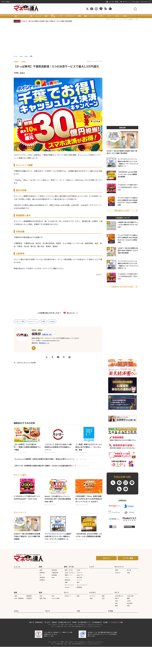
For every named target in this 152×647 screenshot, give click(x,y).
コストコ (79, 573)
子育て (129, 601)
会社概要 (105, 622)
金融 (128, 573)
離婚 (128, 598)
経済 (91, 598)
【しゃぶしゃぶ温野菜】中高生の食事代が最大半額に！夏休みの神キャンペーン (50, 459)
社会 (103, 598)
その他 (125, 16)
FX (40, 575)
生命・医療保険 (19, 598)
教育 (116, 606)
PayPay (52, 321)
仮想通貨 (54, 575)
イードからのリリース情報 (116, 622)
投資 (46, 16)
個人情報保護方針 (97, 622)
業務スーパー (69, 575)
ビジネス (101, 16)
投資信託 (42, 573)
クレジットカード (82, 585)
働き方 (117, 598)
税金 (85, 16)
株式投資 (54, 570)
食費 (66, 583)
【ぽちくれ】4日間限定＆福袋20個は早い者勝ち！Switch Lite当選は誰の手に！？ (51, 465)
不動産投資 (55, 573)
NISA (53, 578)
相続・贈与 (43, 598)
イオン (67, 578)
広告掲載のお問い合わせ (64, 622)
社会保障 (129, 603)
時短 (128, 606)
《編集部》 (98, 274)
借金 (78, 596)
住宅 (116, 601)
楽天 (44, 321)
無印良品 (67, 580)
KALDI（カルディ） (70, 573)
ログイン (106, 558)
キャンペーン (70, 16)
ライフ (109, 16)
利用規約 (74, 622)
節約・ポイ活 (53, 15)
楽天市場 (79, 578)
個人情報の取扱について (84, 622)
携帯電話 (79, 588)
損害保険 (29, 596)
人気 (30, 16)
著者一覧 (31, 622)
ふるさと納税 (55, 598)
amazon (67, 588)
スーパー (79, 580)
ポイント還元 (20, 321)
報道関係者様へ (39, 622)
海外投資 (42, 578)
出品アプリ (80, 575)
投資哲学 (42, 580)
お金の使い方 (119, 596)
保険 (79, 16)
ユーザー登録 (128, 558)
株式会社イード (44, 343)
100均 (78, 570)
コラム (117, 16)
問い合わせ (48, 622)
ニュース (38, 16)
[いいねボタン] (69, 313)
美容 (78, 583)
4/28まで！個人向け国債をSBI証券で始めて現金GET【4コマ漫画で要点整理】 (47, 21)
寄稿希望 (54, 622)
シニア (61, 16)
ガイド (47, 611)
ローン (93, 16)
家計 (116, 603)
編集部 (36, 333)
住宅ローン (68, 596)
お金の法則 (130, 596)
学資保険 (29, 598)
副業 (103, 596)
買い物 (129, 570)
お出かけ (117, 573)
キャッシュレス (69, 585)
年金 (53, 596)
